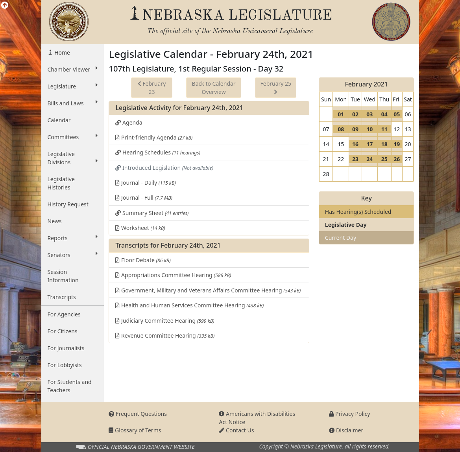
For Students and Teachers (70, 386)
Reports (73, 238)
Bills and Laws (73, 103)
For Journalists (66, 348)
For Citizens (63, 331)
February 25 (275, 87)
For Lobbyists (65, 365)
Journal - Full (143, 197)
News (55, 221)
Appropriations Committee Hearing (173, 275)
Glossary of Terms (135, 430)
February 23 (152, 88)
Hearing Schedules (157, 152)
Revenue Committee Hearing (164, 335)
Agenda (128, 122)
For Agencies (64, 314)
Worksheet (140, 228)
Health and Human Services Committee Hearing (189, 305)
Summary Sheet (151, 213)
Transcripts (62, 297)
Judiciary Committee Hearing (164, 320)
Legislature (73, 86)
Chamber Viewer (73, 69)
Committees (73, 137)
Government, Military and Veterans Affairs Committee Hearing (208, 290)
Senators (73, 255)
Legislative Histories (61, 183)
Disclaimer (346, 430)
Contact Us (236, 430)
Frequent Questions (138, 413)
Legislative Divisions (73, 158)
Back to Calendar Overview (214, 88)
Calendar (59, 120)
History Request (68, 204)
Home (61, 52)
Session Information (63, 276)
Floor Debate (142, 260)
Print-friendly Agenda (153, 137)
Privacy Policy (349, 413)
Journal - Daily (145, 182)
